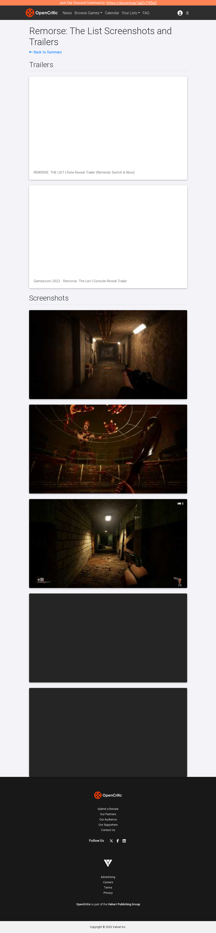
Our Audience (108, 819)
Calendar (112, 13)
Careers (108, 882)
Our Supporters (108, 824)
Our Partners (108, 814)
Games (87, 13)
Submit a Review (108, 809)
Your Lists (129, 13)
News (67, 13)
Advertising (108, 877)
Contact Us (108, 830)
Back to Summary (45, 52)
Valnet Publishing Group (124, 904)
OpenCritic (83, 904)
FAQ (146, 13)
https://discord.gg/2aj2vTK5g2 (132, 2)
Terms (108, 887)
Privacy (108, 892)
